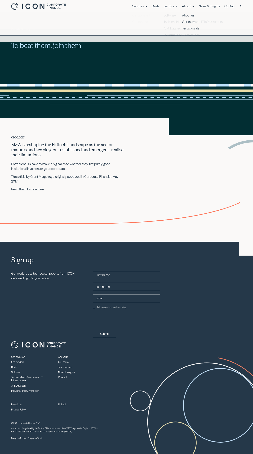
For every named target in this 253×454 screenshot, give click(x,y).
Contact (229, 6)
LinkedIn (62, 404)
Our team (63, 362)
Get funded (17, 362)
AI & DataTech (18, 385)
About (188, 6)
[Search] (241, 6)
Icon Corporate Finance (38, 6)
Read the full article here (27, 189)
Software (16, 372)
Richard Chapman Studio (31, 438)
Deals (155, 6)
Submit (104, 334)
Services (139, 6)
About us (63, 357)
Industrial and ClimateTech (25, 390)
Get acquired (18, 357)
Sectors (171, 6)
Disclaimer (16, 404)
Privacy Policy (18, 409)
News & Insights (209, 6)
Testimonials (64, 367)
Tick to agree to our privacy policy (109, 307)
